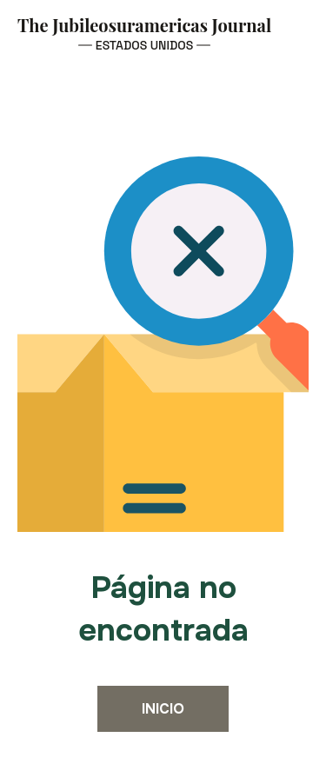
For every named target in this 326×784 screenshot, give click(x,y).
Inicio (163, 709)
